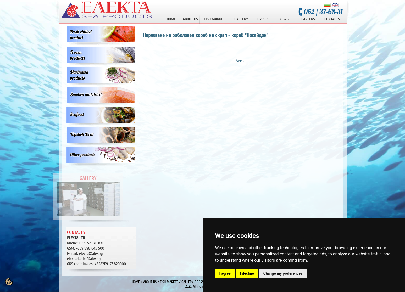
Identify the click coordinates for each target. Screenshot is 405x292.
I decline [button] (247, 273)
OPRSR (201, 282)
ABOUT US (150, 282)
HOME (136, 282)
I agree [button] (225, 273)
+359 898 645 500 (90, 248)
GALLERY (187, 282)
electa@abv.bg (91, 253)
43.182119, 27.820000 (96, 264)
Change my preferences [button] (282, 273)
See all (242, 61)
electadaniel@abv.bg (84, 258)
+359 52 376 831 (91, 243)
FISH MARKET (169, 282)
